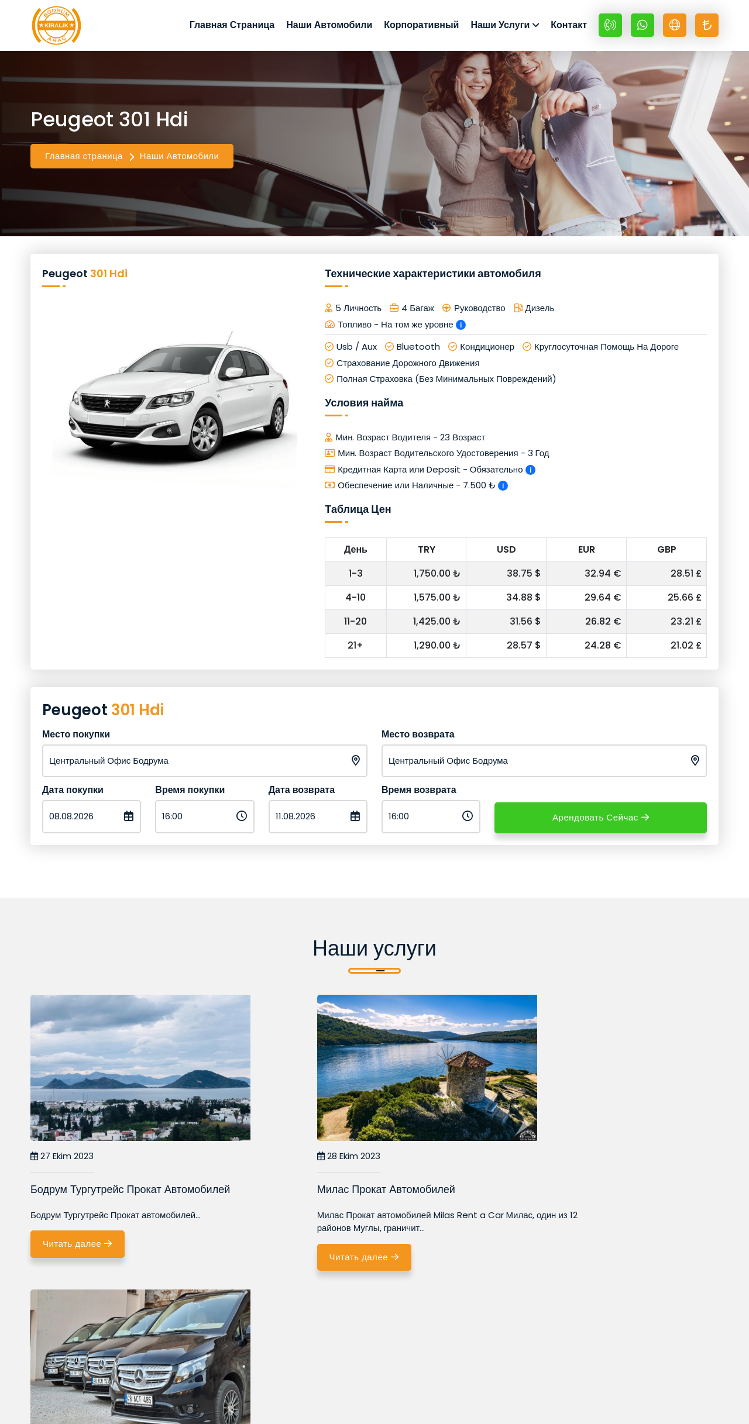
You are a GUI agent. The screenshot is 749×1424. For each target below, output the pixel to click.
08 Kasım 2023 (534, 1161)
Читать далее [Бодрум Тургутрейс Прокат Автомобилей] (82, 1250)
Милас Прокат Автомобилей (333, 1194)
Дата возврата (302, 794)
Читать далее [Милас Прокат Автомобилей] (316, 1263)
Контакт (569, 27)
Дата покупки (73, 794)
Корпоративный (421, 27)
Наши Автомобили (329, 27)
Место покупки (76, 739)
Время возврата (419, 794)
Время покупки (190, 794)
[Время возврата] (431, 821)
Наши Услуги (500, 27)
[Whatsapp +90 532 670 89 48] (642, 27)
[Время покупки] (204, 821)
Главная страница (84, 160)
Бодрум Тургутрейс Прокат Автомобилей (130, 1194)
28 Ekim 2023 (296, 1161)
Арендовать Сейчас (600, 822)
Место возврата (418, 739)
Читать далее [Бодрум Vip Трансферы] (550, 1263)
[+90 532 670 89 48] (610, 27)
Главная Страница (232, 27)
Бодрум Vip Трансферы (556, 1194)
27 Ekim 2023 (62, 1161)
